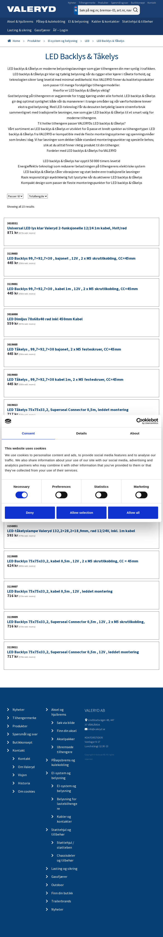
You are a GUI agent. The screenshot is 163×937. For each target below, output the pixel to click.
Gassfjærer (42, 30)
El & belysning (78, 21)
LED (87, 41)
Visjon (22, 775)
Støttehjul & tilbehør (137, 21)
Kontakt (152, 2)
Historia (24, 783)
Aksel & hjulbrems (20, 21)
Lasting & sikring (19, 30)
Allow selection (81, 512)
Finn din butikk (62, 893)
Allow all (133, 512)
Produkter (103, 2)
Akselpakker (66, 739)
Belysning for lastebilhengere (67, 804)
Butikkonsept (138, 2)
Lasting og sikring (64, 868)
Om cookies (26, 791)
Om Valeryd (26, 767)
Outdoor (57, 885)
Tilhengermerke (87, 2)
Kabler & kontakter (105, 21)
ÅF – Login (60, 30)
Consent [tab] (28, 433)
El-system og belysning (62, 41)
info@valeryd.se (96, 729)
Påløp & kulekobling (50, 21)
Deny (30, 512)
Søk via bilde (66, 723)
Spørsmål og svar (119, 2)
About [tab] (134, 433)
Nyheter (72, 2)
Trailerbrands (61, 901)
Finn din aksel (67, 731)
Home (16, 41)
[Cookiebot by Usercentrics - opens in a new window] (139, 421)
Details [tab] (81, 433)
